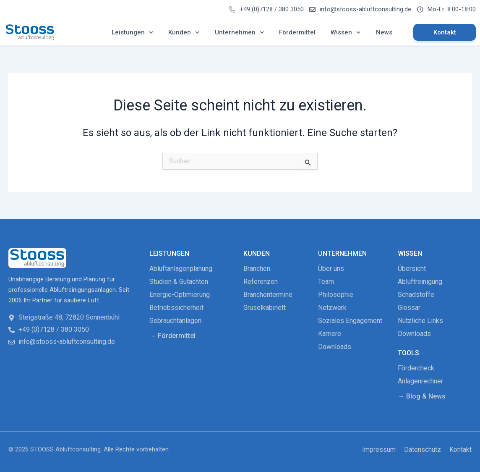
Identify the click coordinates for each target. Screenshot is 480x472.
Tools (408, 353)
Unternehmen (239, 32)
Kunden (184, 32)
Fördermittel (297, 32)
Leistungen (133, 32)
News (384, 32)
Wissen (346, 32)
